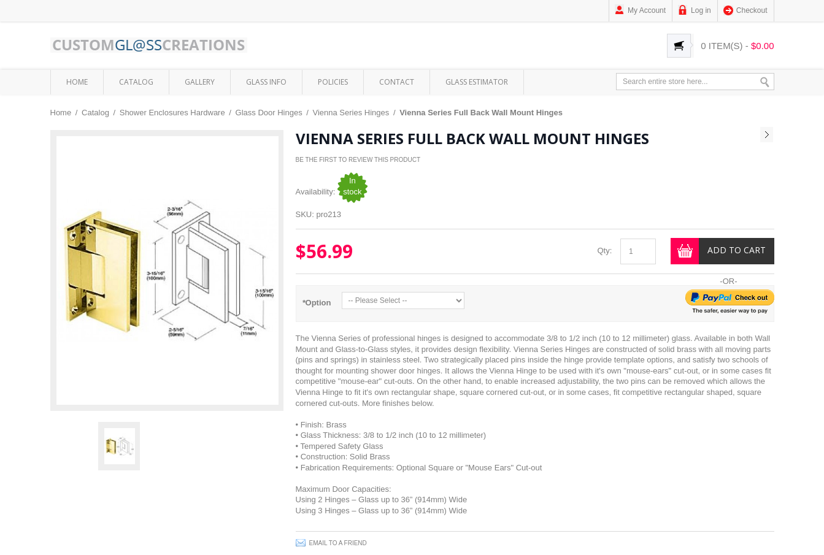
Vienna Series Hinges (351, 112)
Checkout (752, 10)
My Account (647, 10)
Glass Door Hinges (269, 112)
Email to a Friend (338, 543)
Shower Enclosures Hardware (172, 112)
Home (61, 112)
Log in (701, 10)
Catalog (95, 112)
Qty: (604, 250)
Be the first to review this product (358, 159)
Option (316, 302)
